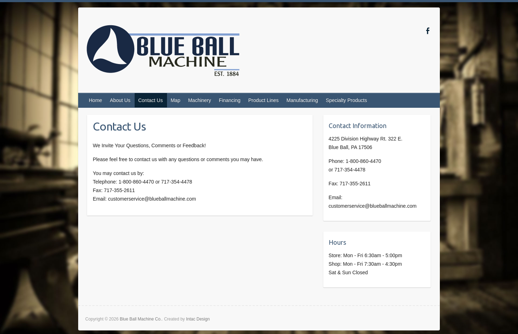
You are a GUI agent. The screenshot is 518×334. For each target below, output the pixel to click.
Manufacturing (302, 100)
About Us (120, 100)
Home (95, 100)
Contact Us (150, 100)
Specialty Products (346, 100)
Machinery (199, 100)
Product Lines (263, 100)
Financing (230, 100)
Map (175, 100)
